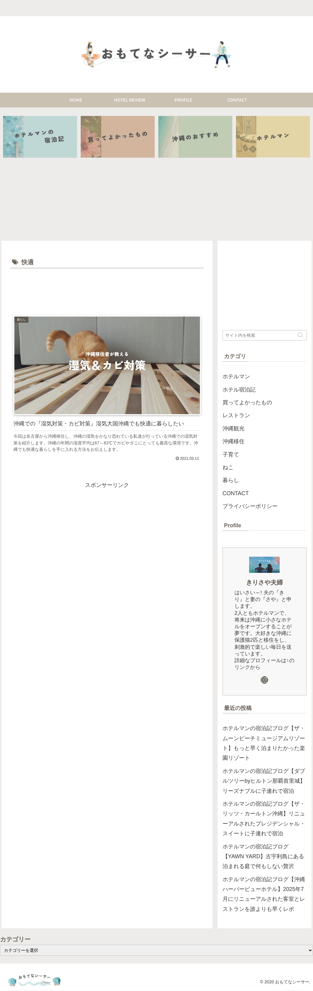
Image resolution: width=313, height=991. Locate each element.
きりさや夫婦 (264, 582)
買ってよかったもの (247, 403)
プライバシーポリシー (250, 506)
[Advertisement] (107, 289)
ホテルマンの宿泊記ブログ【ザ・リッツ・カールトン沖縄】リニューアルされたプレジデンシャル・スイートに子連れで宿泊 (264, 819)
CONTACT (236, 494)
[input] (264, 335)
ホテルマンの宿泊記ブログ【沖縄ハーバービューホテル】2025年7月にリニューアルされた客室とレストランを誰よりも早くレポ (264, 894)
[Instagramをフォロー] (264, 680)
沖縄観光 (234, 429)
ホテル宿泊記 (239, 390)
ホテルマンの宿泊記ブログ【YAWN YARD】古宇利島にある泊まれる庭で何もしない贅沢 (263, 857)
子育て (231, 454)
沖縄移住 (234, 442)
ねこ (228, 468)
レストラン (236, 416)
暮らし (231, 480)
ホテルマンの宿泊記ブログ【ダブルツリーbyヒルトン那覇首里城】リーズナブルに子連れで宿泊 (264, 781)
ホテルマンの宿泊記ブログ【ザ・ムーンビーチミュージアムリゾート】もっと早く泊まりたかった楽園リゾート (264, 743)
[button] (300, 335)
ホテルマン (236, 377)
